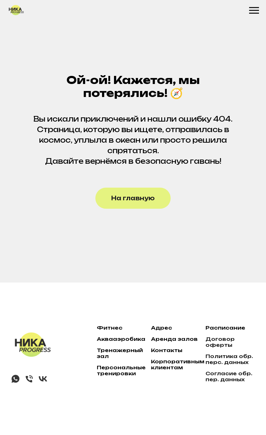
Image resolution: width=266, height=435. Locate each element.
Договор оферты (220, 342)
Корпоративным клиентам (177, 364)
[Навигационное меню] (254, 10)
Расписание (225, 328)
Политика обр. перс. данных (229, 359)
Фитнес (109, 328)
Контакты (166, 350)
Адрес (161, 328)
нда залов (181, 339)
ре (160, 339)
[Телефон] (29, 382)
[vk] (43, 382)
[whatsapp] (15, 382)
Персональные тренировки (121, 370)
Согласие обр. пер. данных (228, 376)
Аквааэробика (121, 339)
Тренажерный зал (120, 353)
